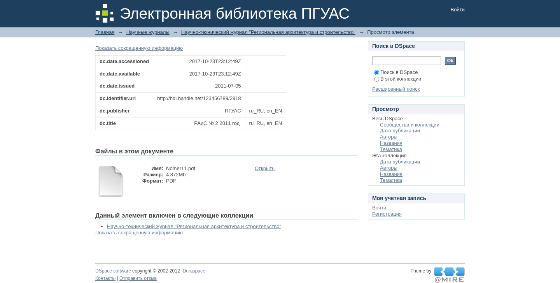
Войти (458, 9)
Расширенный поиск (396, 89)
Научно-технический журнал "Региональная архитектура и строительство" (268, 32)
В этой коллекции (397, 79)
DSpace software (113, 271)
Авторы (388, 137)
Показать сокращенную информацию (139, 48)
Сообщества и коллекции (409, 125)
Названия (391, 143)
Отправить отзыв (138, 278)
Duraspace (193, 271)
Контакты (105, 278)
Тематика (391, 149)
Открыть (265, 168)
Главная (104, 32)
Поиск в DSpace (396, 72)
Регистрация (387, 214)
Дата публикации (400, 131)
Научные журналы (148, 32)
